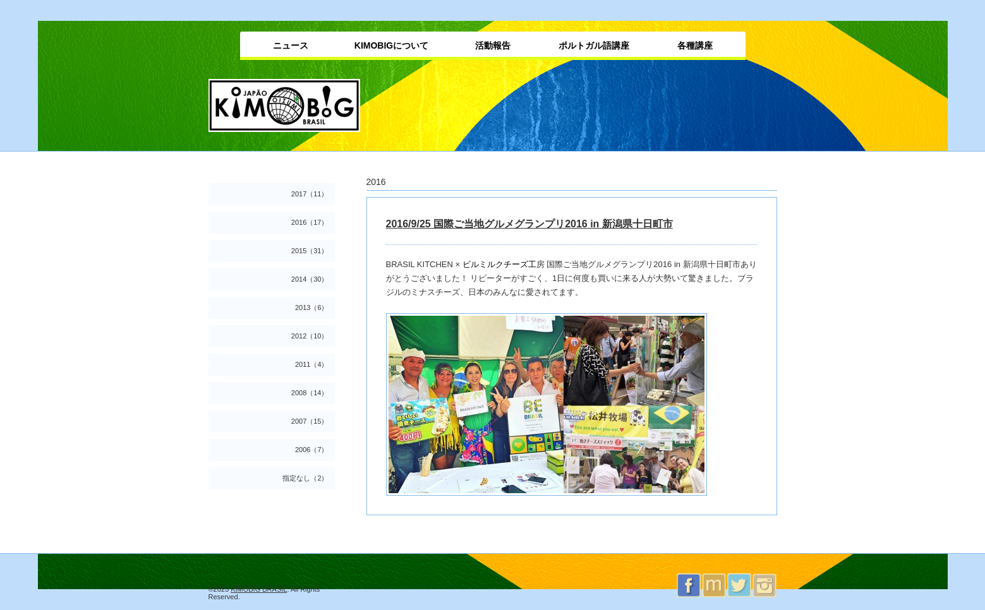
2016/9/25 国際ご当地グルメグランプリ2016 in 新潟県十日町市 (529, 223)
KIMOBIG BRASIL (259, 589)
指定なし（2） (305, 478)
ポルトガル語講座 (594, 45)
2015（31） (310, 250)
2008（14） (310, 393)
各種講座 (695, 45)
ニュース (290, 45)
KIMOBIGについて (391, 45)
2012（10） (310, 336)
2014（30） (310, 279)
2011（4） (312, 364)
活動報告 (493, 45)
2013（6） (312, 307)
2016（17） (310, 222)
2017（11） (310, 194)
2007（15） (310, 421)
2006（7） (312, 449)
